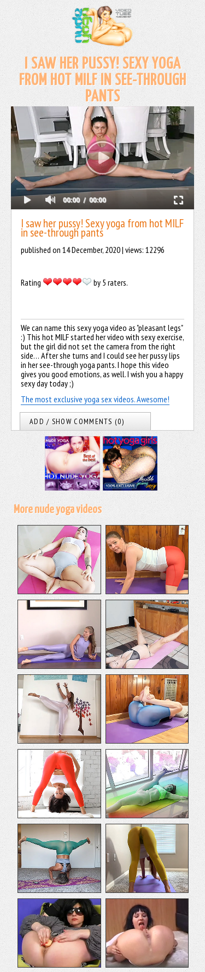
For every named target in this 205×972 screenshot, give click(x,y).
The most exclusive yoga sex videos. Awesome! (95, 399)
